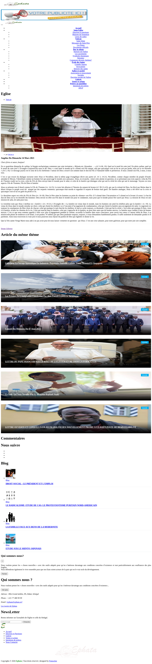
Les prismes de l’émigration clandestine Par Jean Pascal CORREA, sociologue (41, 296)
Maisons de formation (80, 34)
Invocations (80, 67)
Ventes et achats (12, 638)
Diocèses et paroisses (81, 32)
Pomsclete (53, 661)
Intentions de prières (81, 86)
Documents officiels (80, 47)
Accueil (9, 632)
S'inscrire (26, 622)
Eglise (144, 244)
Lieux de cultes (81, 37)
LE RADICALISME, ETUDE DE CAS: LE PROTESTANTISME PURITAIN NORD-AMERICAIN (51, 505)
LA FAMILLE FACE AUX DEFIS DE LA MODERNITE (32, 527)
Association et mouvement (81, 73)
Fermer (4, 574)
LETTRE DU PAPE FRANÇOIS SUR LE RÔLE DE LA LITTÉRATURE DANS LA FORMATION (50, 361)
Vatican (8, 100)
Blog (7, 480)
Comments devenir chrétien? (81, 60)
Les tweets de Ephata (9, 606)
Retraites (80, 58)
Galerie (8, 636)
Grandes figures (81, 64)
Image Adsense (6, 229)
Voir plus (5, 590)
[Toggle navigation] (2, 24)
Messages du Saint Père (81, 43)
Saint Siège (80, 41)
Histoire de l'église (81, 52)
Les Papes (81, 45)
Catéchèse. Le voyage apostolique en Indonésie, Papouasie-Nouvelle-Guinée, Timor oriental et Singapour (54, 263)
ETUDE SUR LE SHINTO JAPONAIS (23, 548)
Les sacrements (81, 54)
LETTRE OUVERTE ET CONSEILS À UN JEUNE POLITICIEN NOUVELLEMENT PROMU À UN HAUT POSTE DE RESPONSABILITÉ (70, 427)
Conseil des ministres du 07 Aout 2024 (23, 329)
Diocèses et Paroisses (14, 634)
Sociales (81, 75)
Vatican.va (11, 154)
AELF (80, 88)
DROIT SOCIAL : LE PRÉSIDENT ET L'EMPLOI (29, 484)
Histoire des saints (81, 69)
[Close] (2, 561)
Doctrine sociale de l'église (81, 77)
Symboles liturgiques (81, 56)
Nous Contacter (12, 642)
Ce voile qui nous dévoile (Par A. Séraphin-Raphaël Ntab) (32, 394)
